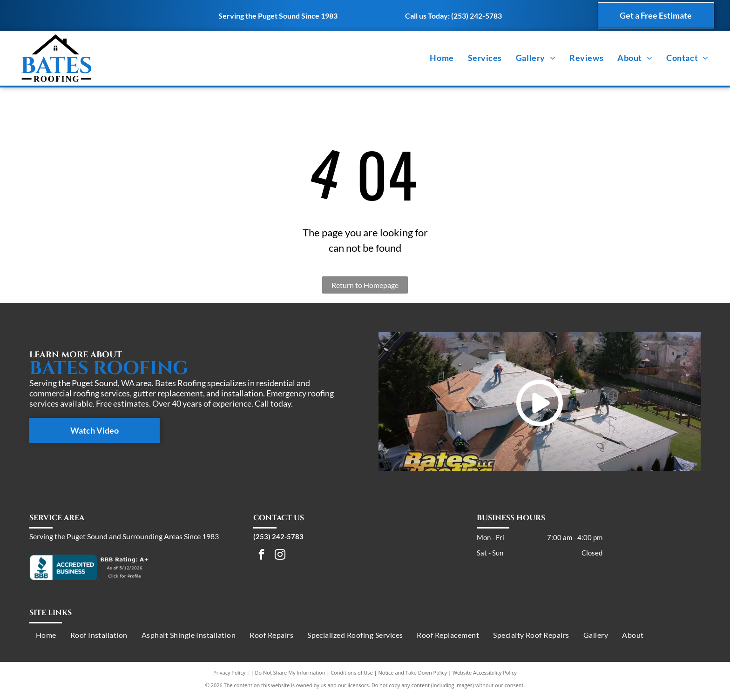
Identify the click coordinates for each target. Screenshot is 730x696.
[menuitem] (441, 58)
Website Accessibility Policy (485, 672)
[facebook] (261, 555)
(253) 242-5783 (476, 15)
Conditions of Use (352, 672)
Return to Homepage (365, 285)
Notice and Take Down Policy (413, 672)
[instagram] (280, 555)
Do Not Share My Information (290, 672)
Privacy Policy (229, 672)
